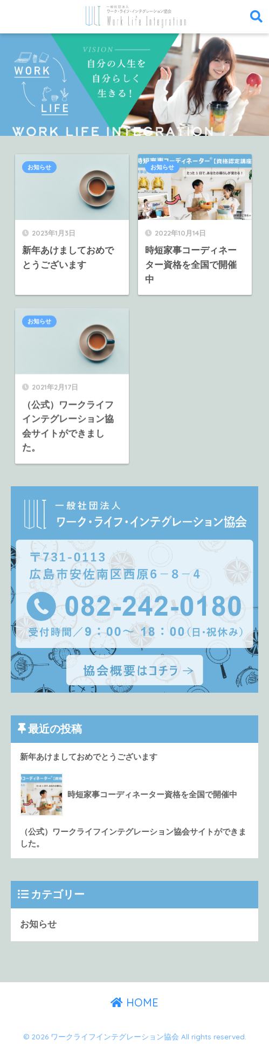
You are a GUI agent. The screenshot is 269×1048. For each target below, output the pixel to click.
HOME (134, 1002)
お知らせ (39, 167)
